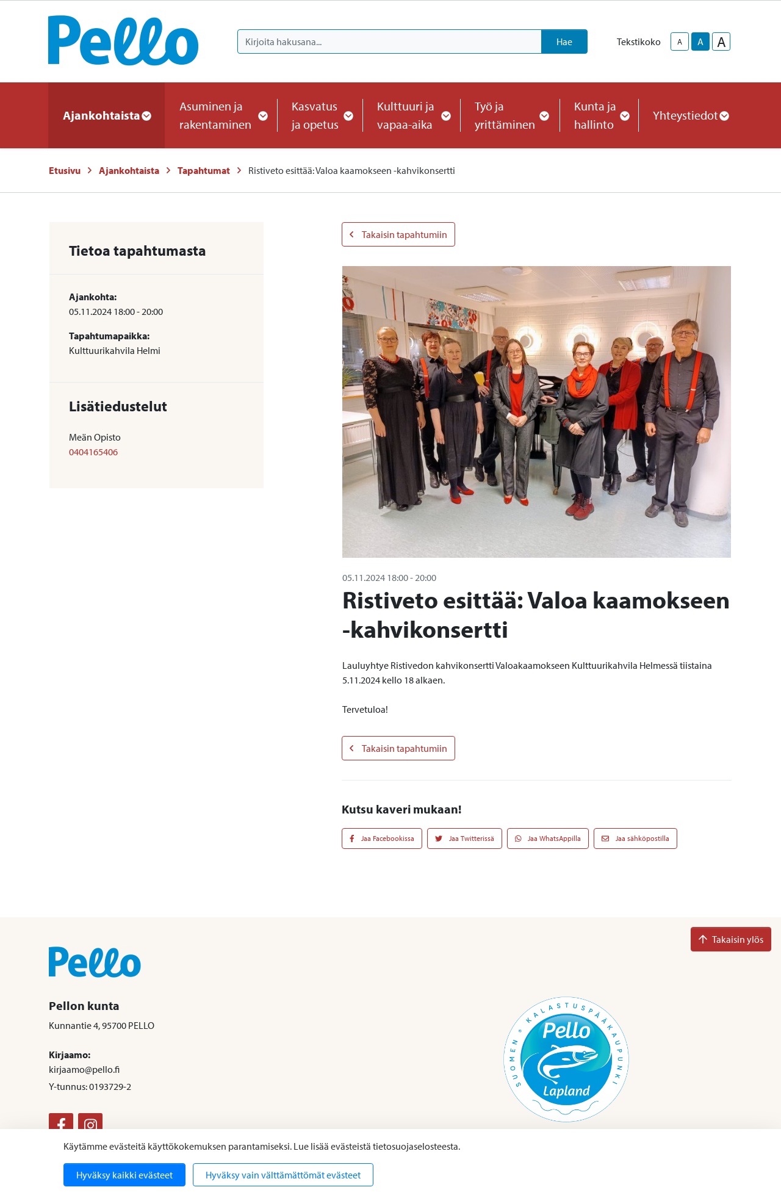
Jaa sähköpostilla (635, 838)
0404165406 (93, 451)
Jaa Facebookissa (382, 838)
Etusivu (65, 170)
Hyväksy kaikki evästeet (124, 1175)
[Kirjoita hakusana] (389, 41)
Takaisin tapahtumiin (398, 234)
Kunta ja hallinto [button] (599, 115)
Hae (564, 41)
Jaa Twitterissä (464, 838)
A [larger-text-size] (721, 41)
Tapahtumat (204, 170)
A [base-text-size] (700, 41)
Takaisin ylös (731, 939)
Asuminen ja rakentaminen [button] (220, 115)
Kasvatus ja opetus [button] (320, 115)
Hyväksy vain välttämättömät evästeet (283, 1175)
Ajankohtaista (129, 170)
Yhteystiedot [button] (690, 115)
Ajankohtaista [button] (106, 115)
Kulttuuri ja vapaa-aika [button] (411, 115)
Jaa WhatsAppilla (548, 838)
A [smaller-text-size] (679, 41)
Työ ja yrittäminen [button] (510, 115)
